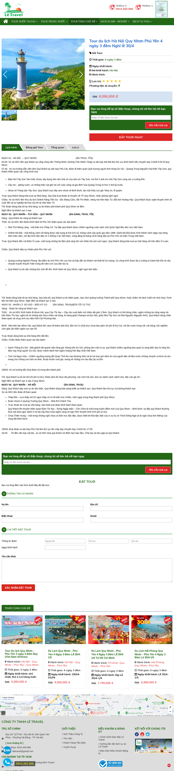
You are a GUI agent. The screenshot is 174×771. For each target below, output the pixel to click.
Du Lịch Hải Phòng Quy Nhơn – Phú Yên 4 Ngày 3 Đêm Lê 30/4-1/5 (150, 654)
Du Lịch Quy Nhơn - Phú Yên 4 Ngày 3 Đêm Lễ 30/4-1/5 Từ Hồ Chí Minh (107, 654)
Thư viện (67, 738)
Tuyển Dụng (69, 747)
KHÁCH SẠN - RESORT (115, 21)
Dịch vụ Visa (142, 21)
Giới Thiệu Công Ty (72, 734)
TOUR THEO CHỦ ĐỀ (84, 21)
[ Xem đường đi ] (14, 743)
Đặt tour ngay (131, 137)
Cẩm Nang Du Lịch (35, 28)
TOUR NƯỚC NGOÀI (24, 21)
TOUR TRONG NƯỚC (54, 21)
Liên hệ (57, 28)
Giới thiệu (11, 28)
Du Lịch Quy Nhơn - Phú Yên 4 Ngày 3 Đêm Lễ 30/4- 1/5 (64, 654)
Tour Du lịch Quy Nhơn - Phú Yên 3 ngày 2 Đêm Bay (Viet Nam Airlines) (21, 654)
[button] (81, 74)
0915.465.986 (124, 8)
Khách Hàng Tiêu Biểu (74, 742)
